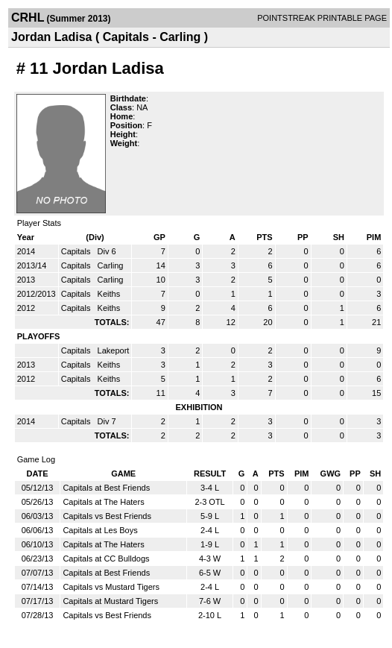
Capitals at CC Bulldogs (106, 558)
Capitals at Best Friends (106, 487)
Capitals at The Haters (103, 501)
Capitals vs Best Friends (107, 516)
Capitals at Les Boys (100, 530)
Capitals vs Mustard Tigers (111, 586)
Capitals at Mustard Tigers (110, 601)
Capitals (77, 251)
